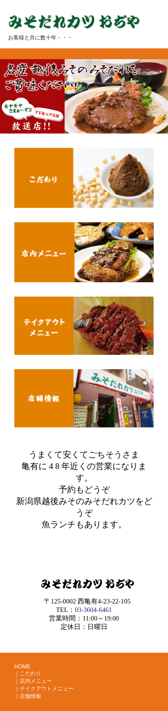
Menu (146, 41)
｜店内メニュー (33, 681)
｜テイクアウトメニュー (43, 688)
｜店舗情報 (27, 696)
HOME (22, 667)
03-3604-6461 (93, 609)
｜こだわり (27, 673)
